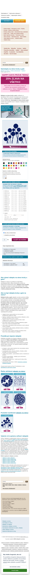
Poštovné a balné (5, 15)
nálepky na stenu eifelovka (8, 457)
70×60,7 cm (7, 206)
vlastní (6, 213)
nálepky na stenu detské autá (9, 459)
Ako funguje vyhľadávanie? (9, 64)
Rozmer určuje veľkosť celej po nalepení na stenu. (15, 186)
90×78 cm (7, 210)
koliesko (20, 484)
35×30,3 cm (7, 198)
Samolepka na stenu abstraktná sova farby (10, 468)
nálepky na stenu (19, 371)
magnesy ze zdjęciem (23, 549)
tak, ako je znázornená (10, 232)
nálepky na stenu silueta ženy (9, 462)
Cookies (6, 545)
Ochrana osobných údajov (20, 544)
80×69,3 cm (7, 208)
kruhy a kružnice (7, 392)
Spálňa (23, 70)
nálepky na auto (5, 547)
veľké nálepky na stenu (9, 440)
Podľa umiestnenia (15, 70)
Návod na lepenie (5, 542)
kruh (4, 484)
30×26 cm (7, 196)
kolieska (24, 484)
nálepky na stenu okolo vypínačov (20, 439)
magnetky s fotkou (14, 547)
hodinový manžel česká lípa (16, 550)
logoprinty (14, 549)
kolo (13, 484)
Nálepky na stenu (5, 70)
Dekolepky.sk (4, 13)
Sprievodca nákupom (14, 13)
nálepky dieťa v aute (23, 547)
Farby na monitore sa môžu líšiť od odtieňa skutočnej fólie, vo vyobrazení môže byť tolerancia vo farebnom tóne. (14, 155)
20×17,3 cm (7, 193)
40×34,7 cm (7, 200)
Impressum (22, 545)
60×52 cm (7, 204)
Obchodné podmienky (8, 544)
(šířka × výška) (14, 191)
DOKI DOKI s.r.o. (24, 536)
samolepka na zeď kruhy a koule (8, 367)
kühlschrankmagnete (6, 549)
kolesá (15, 484)
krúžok (9, 484)
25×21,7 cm (7, 195)
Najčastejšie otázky (16, 15)
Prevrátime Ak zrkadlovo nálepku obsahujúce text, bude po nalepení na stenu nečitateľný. (14, 228)
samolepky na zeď (5, 550)
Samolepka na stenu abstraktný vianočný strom (12, 467)
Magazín (26, 542)
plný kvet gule (19, 392)
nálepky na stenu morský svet (9, 460)
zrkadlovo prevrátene (10, 235)
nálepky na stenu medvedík (8, 461)
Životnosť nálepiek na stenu (16, 542)
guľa (4, 486)
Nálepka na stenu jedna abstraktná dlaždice (11, 471)
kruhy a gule (7, 415)
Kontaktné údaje (5, 17)
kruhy (6, 484)
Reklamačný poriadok (14, 545)
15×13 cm (7, 191)
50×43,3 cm (7, 202)
